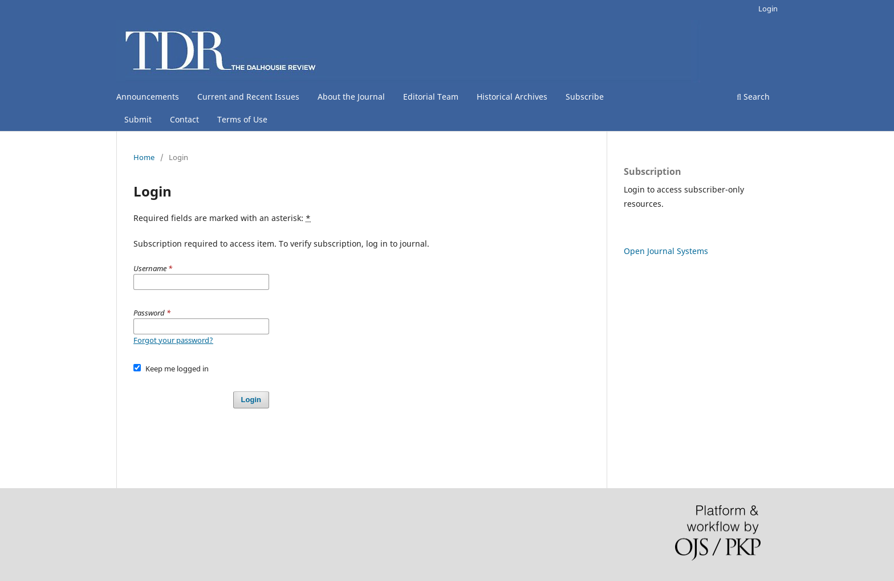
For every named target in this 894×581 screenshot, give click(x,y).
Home (144, 157)
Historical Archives (512, 96)
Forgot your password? (173, 340)
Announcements (147, 96)
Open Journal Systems (666, 251)
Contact (184, 119)
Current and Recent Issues (248, 96)
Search (753, 96)
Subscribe (585, 96)
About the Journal (351, 96)
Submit (138, 119)
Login (768, 8)
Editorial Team (430, 96)
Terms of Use (242, 119)
